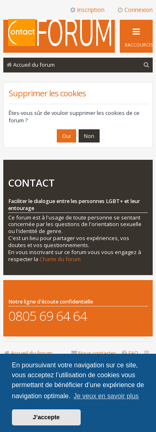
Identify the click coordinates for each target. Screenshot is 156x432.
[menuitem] (146, 65)
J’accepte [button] (46, 417)
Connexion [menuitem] (135, 10)
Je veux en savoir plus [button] (106, 395)
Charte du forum (60, 259)
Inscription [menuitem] (87, 10)
